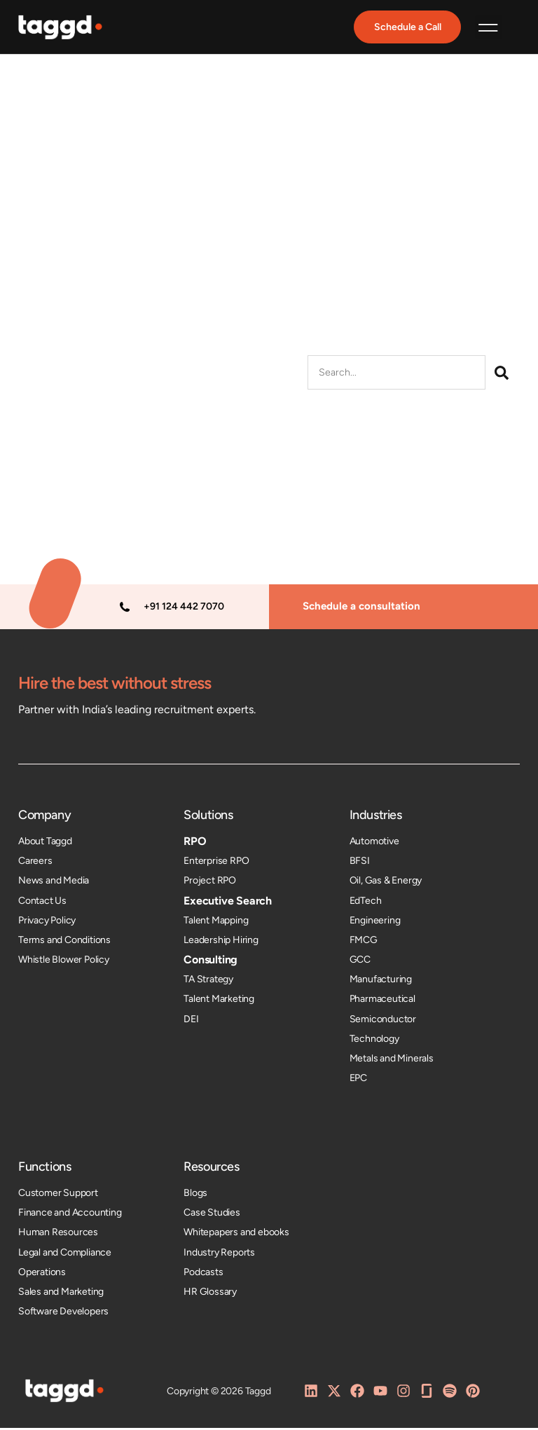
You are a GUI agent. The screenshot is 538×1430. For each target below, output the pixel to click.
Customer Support (58, 1195)
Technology (374, 1041)
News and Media (53, 882)
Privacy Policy (47, 922)
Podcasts (203, 1274)
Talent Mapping (216, 922)
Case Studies (212, 1215)
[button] (488, 28)
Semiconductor (383, 1020)
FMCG (364, 942)
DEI (191, 1020)
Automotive (374, 843)
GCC (360, 962)
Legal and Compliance (64, 1254)
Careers (35, 863)
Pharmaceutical (382, 1001)
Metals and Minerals (392, 1060)
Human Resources (58, 1234)
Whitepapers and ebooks (236, 1234)
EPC (358, 1080)
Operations (42, 1274)
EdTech (366, 902)
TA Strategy (208, 981)
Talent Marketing (219, 1001)
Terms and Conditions (64, 942)
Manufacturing (381, 981)
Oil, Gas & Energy (386, 882)
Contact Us (42, 902)
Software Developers (63, 1313)
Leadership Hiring (221, 942)
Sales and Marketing (61, 1294)
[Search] (501, 374)
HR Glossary (210, 1294)
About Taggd (45, 843)
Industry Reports (219, 1254)
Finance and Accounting (70, 1215)
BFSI (360, 863)
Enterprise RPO (216, 863)
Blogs (195, 1195)
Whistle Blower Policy (63, 962)
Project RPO (210, 882)
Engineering (375, 922)
